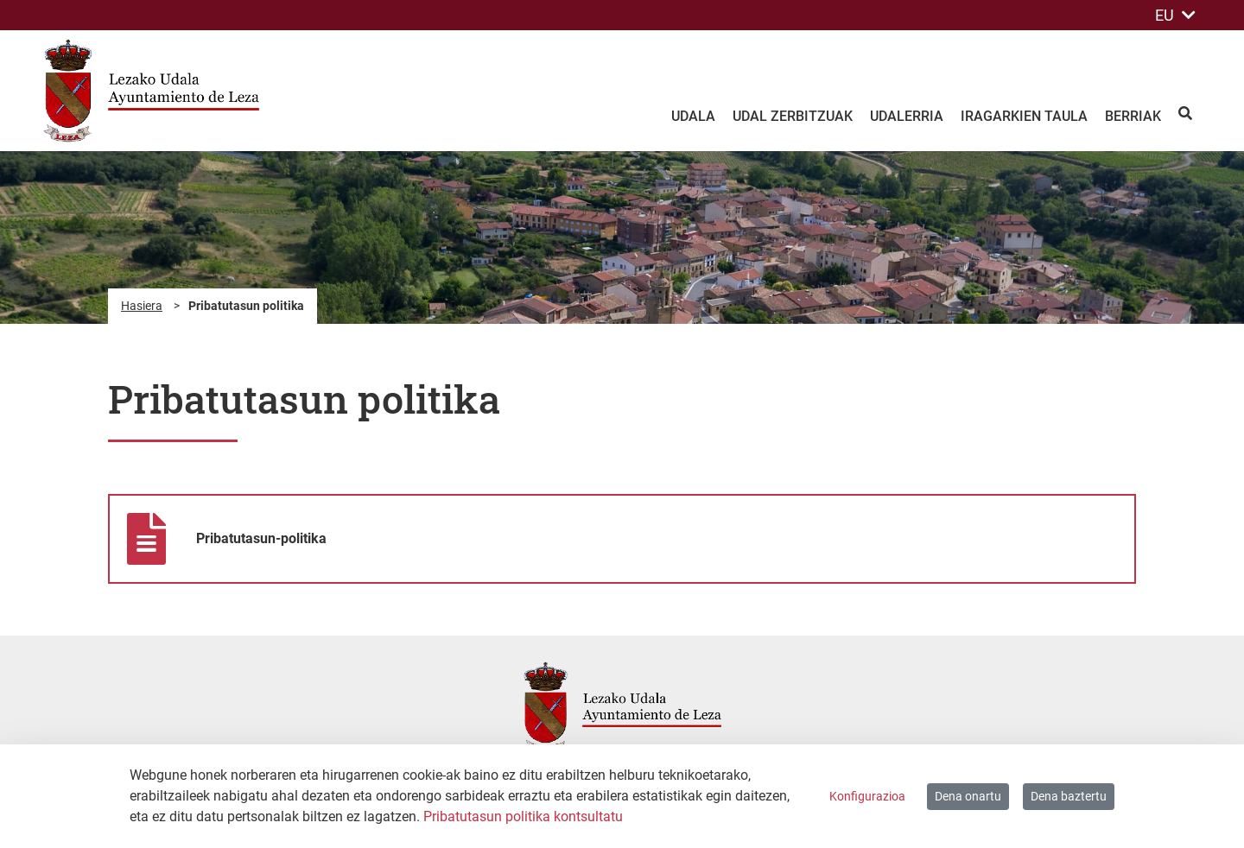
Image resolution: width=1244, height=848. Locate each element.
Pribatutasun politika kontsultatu (523, 816)
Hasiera (141, 306)
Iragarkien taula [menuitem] (1024, 116)
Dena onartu (968, 796)
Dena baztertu (1069, 796)
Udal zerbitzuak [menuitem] (793, 116)
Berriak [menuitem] (1133, 116)
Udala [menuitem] (693, 116)
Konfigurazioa (867, 796)
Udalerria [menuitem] (906, 116)
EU (1175, 15)
